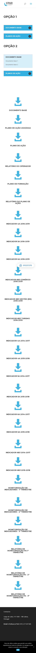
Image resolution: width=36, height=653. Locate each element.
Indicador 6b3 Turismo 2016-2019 (18, 319)
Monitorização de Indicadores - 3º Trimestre (18, 530)
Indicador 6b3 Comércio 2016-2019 (18, 281)
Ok (18, 650)
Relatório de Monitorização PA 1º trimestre (18, 551)
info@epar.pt (12, 624)
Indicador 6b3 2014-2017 (18, 453)
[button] (25, 265)
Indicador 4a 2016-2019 (18, 224)
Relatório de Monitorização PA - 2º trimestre (18, 575)
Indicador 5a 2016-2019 (18, 241)
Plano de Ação (18, 146)
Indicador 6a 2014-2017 (18, 414)
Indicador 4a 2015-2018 (18, 358)
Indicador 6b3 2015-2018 (18, 470)
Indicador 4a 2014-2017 (18, 341)
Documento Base (18, 110)
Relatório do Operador (18, 166)
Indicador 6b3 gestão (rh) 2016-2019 (18, 300)
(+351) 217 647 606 (25, 624)
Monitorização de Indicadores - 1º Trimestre (18, 489)
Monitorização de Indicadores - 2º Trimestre (18, 511)
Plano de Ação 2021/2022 (18, 128)
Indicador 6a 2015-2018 (18, 432)
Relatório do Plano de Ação (18, 202)
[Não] (34, 647)
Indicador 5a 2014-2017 (18, 376)
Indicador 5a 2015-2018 (18, 397)
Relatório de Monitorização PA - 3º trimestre (18, 596)
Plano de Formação (18, 184)
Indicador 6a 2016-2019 (18, 259)
